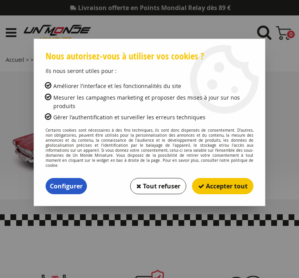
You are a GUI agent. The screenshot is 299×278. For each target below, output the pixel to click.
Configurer (66, 186)
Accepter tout (222, 186)
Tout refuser (158, 186)
